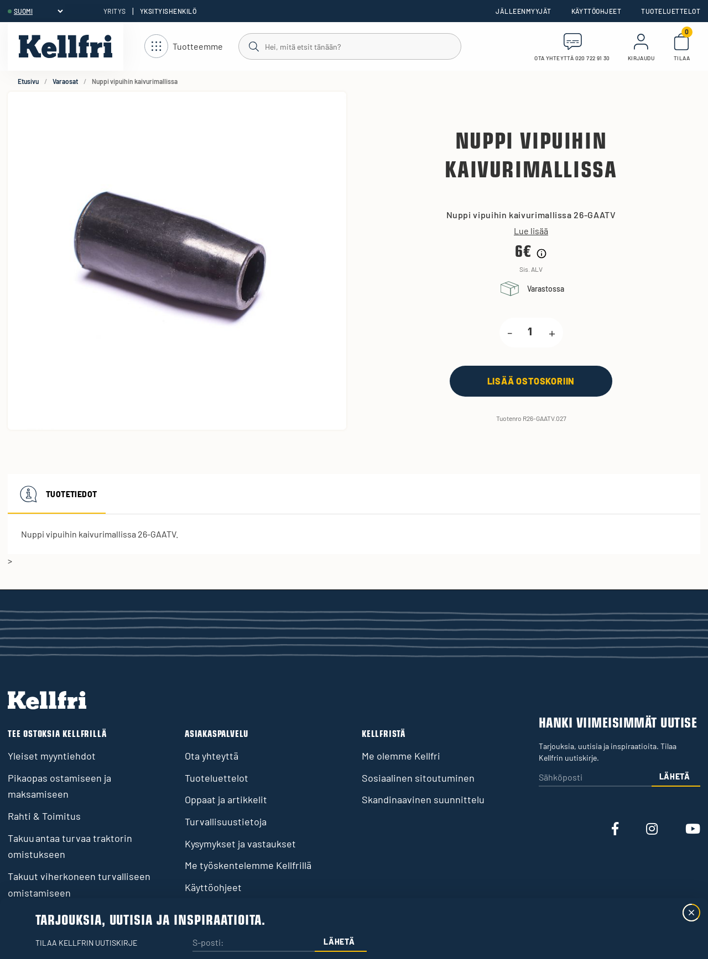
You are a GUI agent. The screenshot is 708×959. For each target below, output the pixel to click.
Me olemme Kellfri (401, 756)
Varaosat (65, 81)
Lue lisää (531, 230)
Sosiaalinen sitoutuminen (418, 778)
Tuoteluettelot (670, 11)
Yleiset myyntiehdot (52, 756)
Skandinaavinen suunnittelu (423, 799)
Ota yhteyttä (211, 756)
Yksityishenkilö (168, 11)
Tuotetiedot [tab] (57, 494)
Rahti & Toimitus (44, 816)
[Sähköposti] (595, 778)
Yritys (114, 11)
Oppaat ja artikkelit (226, 799)
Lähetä (674, 776)
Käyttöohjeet (596, 11)
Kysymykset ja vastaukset (240, 843)
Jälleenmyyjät (523, 11)
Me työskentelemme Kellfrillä (248, 865)
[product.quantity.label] (530, 332)
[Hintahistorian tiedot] (541, 253)
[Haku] (349, 46)
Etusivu (28, 81)
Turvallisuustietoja (226, 821)
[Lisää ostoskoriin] (531, 381)
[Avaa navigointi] (183, 46)
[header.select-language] (38, 11)
